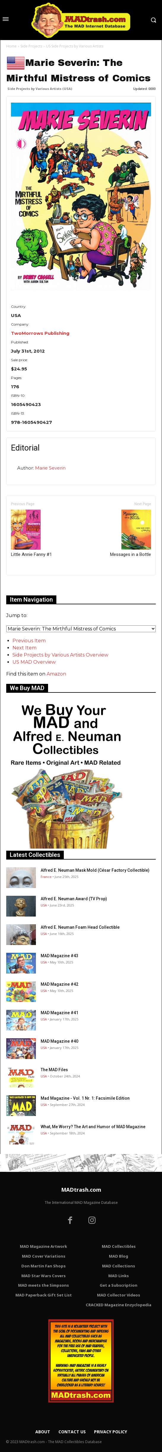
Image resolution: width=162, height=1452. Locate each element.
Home (11, 46)
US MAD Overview (34, 662)
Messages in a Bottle (130, 533)
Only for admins (27, 585)
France (46, 876)
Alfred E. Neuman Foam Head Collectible (80, 927)
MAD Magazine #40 (59, 1041)
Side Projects (31, 46)
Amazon (56, 674)
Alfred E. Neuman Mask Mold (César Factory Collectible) (95, 870)
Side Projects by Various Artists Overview (60, 655)
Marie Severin (50, 468)
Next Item (24, 648)
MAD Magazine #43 (59, 955)
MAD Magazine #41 (59, 1012)
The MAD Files (54, 1069)
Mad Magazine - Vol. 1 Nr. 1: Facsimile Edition (85, 1098)
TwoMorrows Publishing (40, 333)
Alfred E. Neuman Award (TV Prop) (74, 898)
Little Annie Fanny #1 (31, 533)
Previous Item (29, 640)
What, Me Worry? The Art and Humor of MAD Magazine (93, 1126)
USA (44, 905)
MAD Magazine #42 (59, 984)
